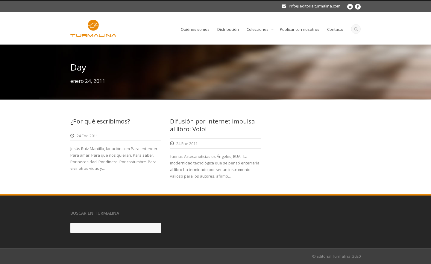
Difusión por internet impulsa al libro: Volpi (212, 125)
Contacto (335, 29)
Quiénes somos (195, 29)
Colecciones (257, 29)
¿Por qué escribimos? (100, 121)
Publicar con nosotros (299, 29)
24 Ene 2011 (87, 135)
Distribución (228, 29)
